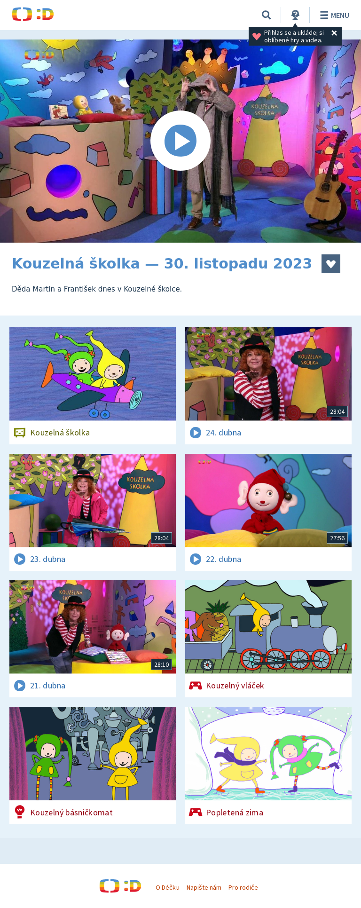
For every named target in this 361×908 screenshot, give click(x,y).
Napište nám (204, 887)
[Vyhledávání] (266, 15)
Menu (333, 15)
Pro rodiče (243, 887)
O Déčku (167, 887)
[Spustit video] (180, 141)
